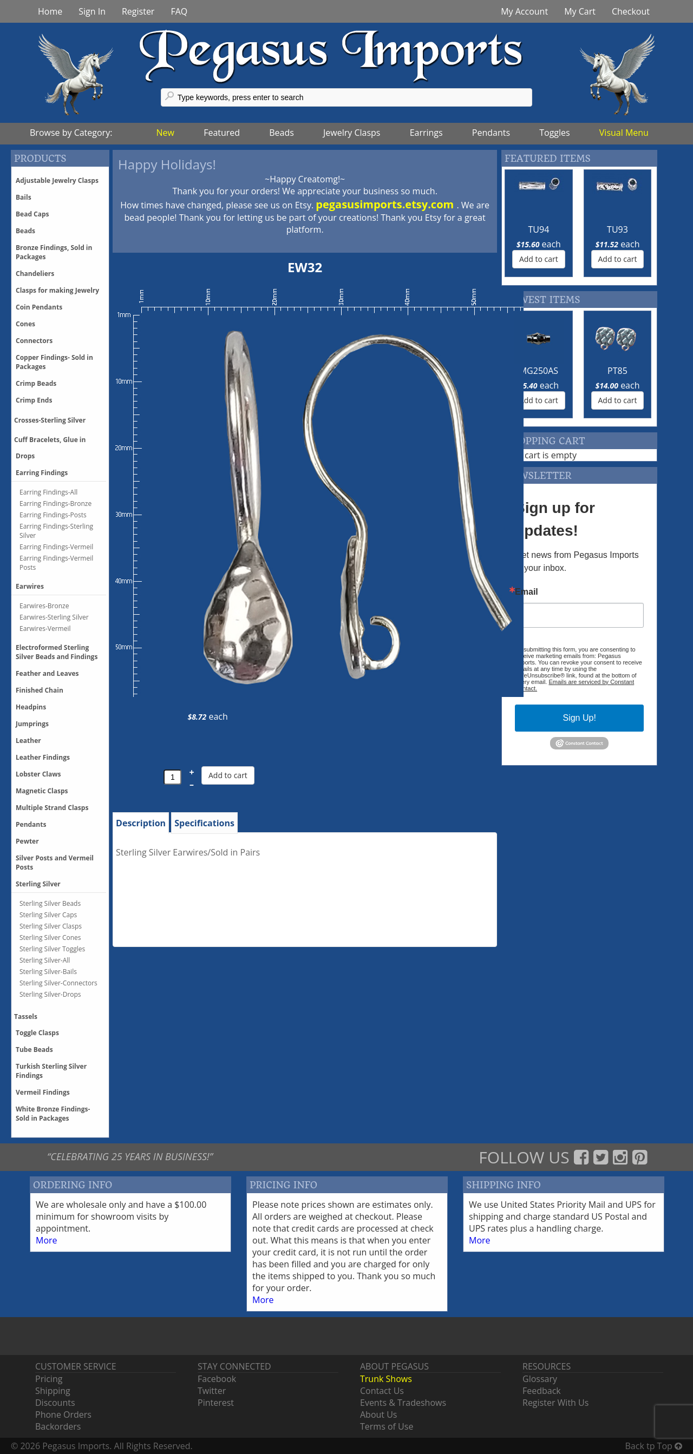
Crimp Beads (36, 383)
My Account (524, 11)
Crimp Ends (34, 400)
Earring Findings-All (48, 492)
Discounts (55, 1403)
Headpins (31, 707)
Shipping (52, 1391)
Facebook (217, 1379)
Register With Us (555, 1403)
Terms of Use (386, 1426)
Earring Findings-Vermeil (56, 546)
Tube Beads (34, 1049)
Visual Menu (624, 133)
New (165, 133)
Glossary (539, 1379)
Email (526, 592)
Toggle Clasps (37, 1032)
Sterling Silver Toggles (52, 948)
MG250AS (538, 371)
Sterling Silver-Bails (48, 971)
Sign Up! (579, 717)
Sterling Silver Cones (50, 937)
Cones (25, 323)
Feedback (541, 1391)
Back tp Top (653, 1446)
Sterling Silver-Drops (50, 994)
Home (50, 11)
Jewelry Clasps (351, 133)
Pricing (48, 1379)
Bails (23, 197)
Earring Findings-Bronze (55, 503)
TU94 (539, 229)
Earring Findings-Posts (53, 514)
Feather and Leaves (47, 673)
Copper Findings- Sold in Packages (54, 362)
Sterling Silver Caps (48, 914)
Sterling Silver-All (44, 960)
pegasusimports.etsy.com (386, 204)
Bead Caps (32, 214)
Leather (28, 740)
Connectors (34, 340)
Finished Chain (39, 690)
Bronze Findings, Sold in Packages (54, 252)
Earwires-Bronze (44, 605)
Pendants (491, 133)
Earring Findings (42, 472)
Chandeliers (35, 273)
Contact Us (382, 1391)
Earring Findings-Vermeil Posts (56, 563)
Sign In (92, 11)
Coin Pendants (39, 307)
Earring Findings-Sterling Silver (56, 531)
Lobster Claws (38, 774)
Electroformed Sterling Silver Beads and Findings (56, 652)
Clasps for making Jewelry (57, 290)
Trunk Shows (386, 1379)
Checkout (631, 11)
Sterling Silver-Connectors (58, 983)
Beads (281, 133)
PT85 (617, 371)
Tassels (25, 1016)
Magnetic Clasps (42, 790)
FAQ (179, 11)
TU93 (617, 229)
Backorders (58, 1426)
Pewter (27, 841)
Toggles (554, 133)
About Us (378, 1414)
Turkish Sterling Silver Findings (51, 1071)
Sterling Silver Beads (50, 903)
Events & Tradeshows (403, 1403)
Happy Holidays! (167, 164)
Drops (25, 455)
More (46, 1240)
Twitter (212, 1391)
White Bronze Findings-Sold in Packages (53, 1113)
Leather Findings (43, 757)
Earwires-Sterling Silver (54, 617)
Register (138, 11)
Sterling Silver (38, 884)
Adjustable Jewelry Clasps (57, 180)
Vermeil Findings (43, 1092)
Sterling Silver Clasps (50, 926)
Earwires (30, 586)
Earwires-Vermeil (45, 628)
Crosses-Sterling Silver (50, 420)
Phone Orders (63, 1414)
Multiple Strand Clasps (52, 807)
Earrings (426, 133)
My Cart (580, 11)
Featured (222, 133)
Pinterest (216, 1403)
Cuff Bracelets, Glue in (50, 439)
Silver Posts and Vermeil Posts (55, 862)
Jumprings (32, 723)
